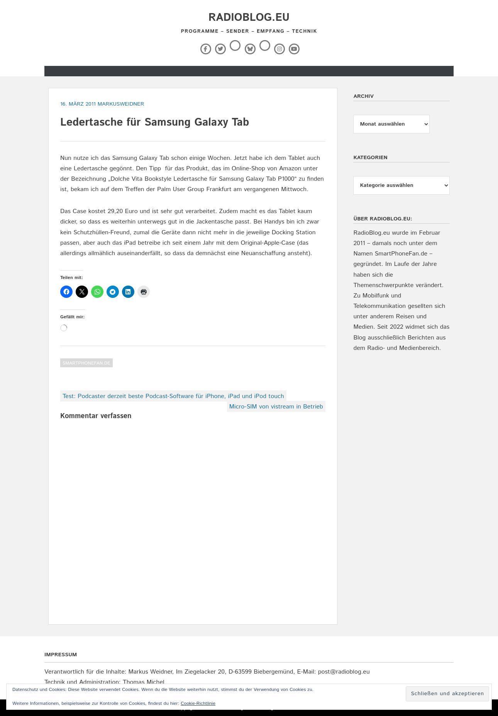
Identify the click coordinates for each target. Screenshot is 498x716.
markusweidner (121, 104)
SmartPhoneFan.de (86, 363)
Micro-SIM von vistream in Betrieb (276, 406)
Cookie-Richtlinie (198, 703)
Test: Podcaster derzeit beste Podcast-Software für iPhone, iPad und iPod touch (173, 396)
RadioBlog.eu (249, 17)
